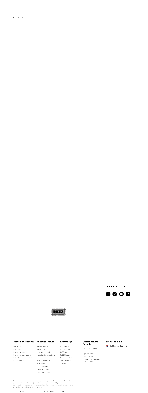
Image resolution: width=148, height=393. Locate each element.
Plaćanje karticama (20, 352)
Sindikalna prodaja (66, 361)
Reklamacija (40, 364)
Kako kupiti (17, 346)
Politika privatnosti (43, 352)
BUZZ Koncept (65, 346)
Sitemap (63, 364)
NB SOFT (49, 392)
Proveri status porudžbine (45, 355)
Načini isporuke (18, 361)
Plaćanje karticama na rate (22, 355)
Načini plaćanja (18, 349)
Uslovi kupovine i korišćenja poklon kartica (92, 361)
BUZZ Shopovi (65, 355)
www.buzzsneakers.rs (32, 392)
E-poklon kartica (88, 354)
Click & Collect (88, 357)
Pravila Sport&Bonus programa (90, 350)
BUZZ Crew (64, 352)
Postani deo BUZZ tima (68, 358)
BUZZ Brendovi (65, 349)
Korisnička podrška (43, 372)
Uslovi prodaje (41, 349)
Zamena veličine (42, 358)
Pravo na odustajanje (43, 369)
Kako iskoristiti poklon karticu (23, 358)
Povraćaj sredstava (43, 361)
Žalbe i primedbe (42, 366)
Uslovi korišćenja (42, 346)
